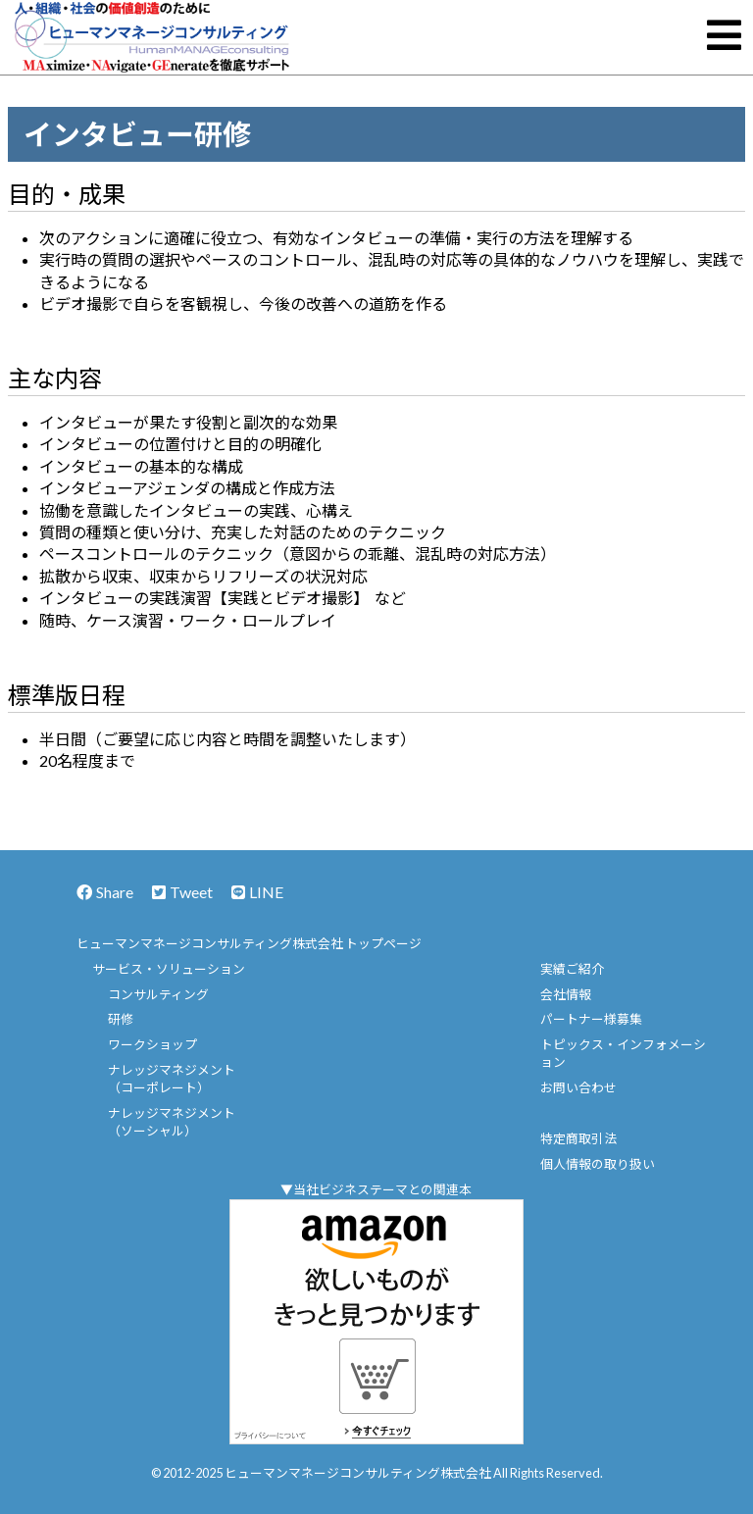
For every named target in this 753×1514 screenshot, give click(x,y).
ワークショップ (152, 1044)
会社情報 (565, 994)
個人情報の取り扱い (597, 1164)
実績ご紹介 (572, 969)
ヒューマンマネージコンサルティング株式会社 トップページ (249, 943)
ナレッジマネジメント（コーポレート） (171, 1078)
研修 (120, 1019)
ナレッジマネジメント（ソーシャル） (171, 1121)
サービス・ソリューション (168, 969)
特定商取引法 (578, 1138)
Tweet (182, 892)
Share (104, 892)
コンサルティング (158, 994)
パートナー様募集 (591, 1019)
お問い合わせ (578, 1087)
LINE (257, 892)
